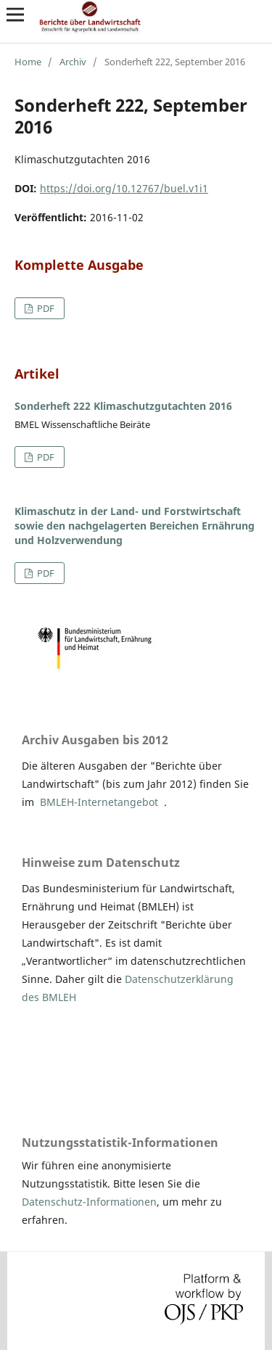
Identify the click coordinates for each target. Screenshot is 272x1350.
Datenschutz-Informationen (89, 1202)
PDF (44, 308)
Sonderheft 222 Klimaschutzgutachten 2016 (123, 406)
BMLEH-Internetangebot (99, 802)
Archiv (72, 61)
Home (28, 61)
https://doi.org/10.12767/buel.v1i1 (124, 188)
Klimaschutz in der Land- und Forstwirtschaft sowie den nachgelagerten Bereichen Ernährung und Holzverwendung (135, 525)
